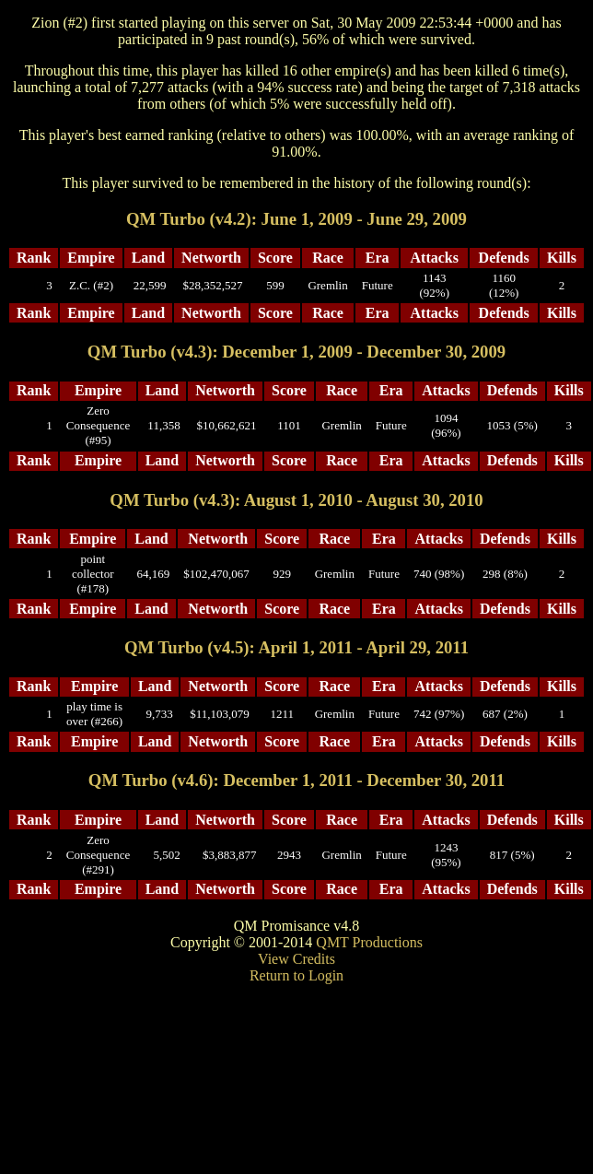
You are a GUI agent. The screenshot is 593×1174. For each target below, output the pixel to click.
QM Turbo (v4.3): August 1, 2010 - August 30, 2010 (296, 500)
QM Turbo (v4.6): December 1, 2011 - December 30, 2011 (296, 780)
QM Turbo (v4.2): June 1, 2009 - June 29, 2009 (296, 219)
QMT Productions (369, 942)
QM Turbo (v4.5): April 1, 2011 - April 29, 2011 (296, 647)
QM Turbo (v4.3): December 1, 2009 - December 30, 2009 (296, 351)
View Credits (296, 959)
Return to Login (296, 975)
